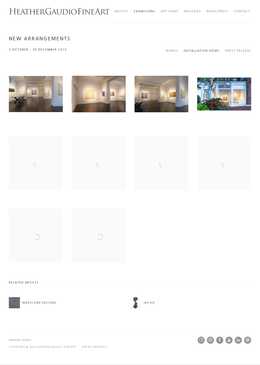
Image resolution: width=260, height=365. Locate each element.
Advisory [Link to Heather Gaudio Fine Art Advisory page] (192, 11)
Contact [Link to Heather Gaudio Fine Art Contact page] (242, 11)
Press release (238, 50)
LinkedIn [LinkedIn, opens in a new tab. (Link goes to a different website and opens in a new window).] (238, 340)
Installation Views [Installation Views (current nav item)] (202, 50)
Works (172, 50)
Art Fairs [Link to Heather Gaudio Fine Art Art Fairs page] (169, 11)
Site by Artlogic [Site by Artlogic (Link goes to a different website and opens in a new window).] (95, 347)
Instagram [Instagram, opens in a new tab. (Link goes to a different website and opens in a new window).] (210, 340)
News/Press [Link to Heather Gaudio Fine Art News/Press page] (217, 11)
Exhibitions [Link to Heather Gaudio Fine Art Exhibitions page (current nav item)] (144, 11)
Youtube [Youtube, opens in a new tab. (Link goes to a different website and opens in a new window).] (229, 340)
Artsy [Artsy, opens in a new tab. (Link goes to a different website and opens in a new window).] (201, 340)
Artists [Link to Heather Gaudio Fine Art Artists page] (121, 11)
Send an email (247, 340)
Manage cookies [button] (20, 340)
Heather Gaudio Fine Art (59, 11)
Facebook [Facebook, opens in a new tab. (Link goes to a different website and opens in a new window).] (219, 340)
